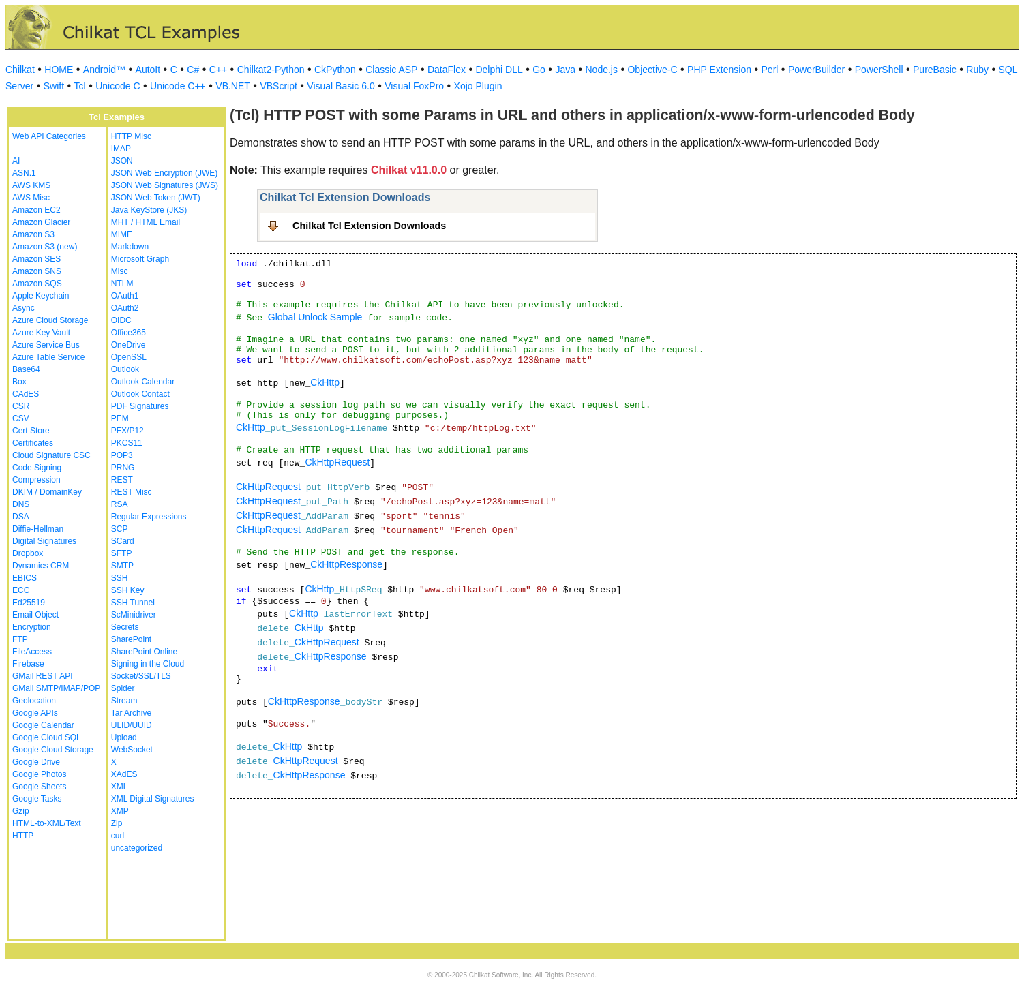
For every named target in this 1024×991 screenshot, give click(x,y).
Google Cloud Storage (52, 749)
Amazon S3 (33, 234)
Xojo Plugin (478, 85)
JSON (122, 161)
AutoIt (148, 69)
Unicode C (117, 85)
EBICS (24, 578)
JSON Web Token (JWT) (155, 197)
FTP (20, 639)
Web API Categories (49, 136)
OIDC (121, 320)
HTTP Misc (131, 136)
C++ (218, 69)
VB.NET (232, 85)
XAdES (124, 774)
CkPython (335, 69)
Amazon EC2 (36, 210)
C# (193, 69)
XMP (120, 811)
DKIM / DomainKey (47, 492)
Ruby (977, 69)
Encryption (31, 627)
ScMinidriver (133, 615)
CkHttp (325, 382)
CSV (20, 418)
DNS (20, 504)
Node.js (602, 69)
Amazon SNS (36, 271)
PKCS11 (126, 443)
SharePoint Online (144, 651)
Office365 (128, 332)
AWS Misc (31, 197)
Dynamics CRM (40, 565)
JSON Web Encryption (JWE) (164, 173)
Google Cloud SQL (46, 737)
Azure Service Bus (46, 345)
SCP (119, 529)
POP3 (122, 455)
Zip (117, 823)
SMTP (122, 565)
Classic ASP (391, 69)
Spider (123, 688)
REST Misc (131, 492)
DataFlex (446, 69)
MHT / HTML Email (145, 222)
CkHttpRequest (337, 462)
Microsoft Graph (140, 259)
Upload (124, 737)
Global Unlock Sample (315, 316)
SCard (122, 541)
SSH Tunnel (133, 602)
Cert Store (31, 431)
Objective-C (652, 69)
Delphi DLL (498, 69)
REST (122, 480)
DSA (20, 516)
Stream (124, 700)
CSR (20, 406)
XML (119, 786)
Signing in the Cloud (147, 664)
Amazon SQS (37, 283)
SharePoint (131, 639)
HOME (58, 69)
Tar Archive (131, 713)
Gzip (20, 811)
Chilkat (20, 69)
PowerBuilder (816, 69)
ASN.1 (24, 173)
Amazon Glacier (41, 222)
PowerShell (879, 69)
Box (19, 381)
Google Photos (39, 774)
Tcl (80, 85)
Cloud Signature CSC (51, 455)
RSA (119, 504)
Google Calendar (43, 725)
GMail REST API (42, 676)
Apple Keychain (40, 296)
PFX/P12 (127, 431)
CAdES (25, 394)
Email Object (35, 615)
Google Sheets (39, 786)
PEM (120, 418)
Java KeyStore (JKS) (149, 210)
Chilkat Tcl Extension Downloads (369, 225)
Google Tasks (37, 799)
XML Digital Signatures (152, 799)
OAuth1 (125, 296)
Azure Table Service (48, 357)
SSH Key (128, 590)
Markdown (130, 246)
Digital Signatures (44, 541)
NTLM (122, 283)
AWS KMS (31, 185)
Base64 (26, 369)
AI (16, 161)
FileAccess (32, 651)
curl (117, 835)
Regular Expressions (149, 516)
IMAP (121, 148)
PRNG (123, 467)
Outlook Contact (140, 394)
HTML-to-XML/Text (46, 823)
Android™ (104, 69)
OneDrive (128, 345)
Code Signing (36, 467)
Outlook (125, 369)
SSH (119, 578)
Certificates (32, 443)
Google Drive (36, 762)
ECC (20, 590)
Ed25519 (28, 602)
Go (538, 69)
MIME (121, 234)
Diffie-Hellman (37, 529)
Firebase (28, 664)
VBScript (278, 85)
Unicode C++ (178, 85)
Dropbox (27, 553)
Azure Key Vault (41, 332)
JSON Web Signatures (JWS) (164, 185)
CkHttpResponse (346, 564)
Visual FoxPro (414, 85)
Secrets (125, 627)
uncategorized (136, 848)
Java (565, 69)
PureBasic (935, 69)
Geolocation (34, 700)
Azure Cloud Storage (50, 320)
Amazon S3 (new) (44, 246)
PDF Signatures (140, 406)
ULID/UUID (131, 725)
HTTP (22, 835)
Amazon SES (36, 259)
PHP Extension (719, 69)
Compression (36, 480)
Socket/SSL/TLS (141, 676)
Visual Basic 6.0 (340, 85)
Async (23, 308)
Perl (770, 69)
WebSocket (132, 749)
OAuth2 (125, 308)
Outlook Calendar (143, 381)
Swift (54, 85)
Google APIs (35, 713)
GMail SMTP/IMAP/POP (56, 688)
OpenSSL (129, 357)
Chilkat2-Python (271, 69)
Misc (119, 271)
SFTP (121, 553)
